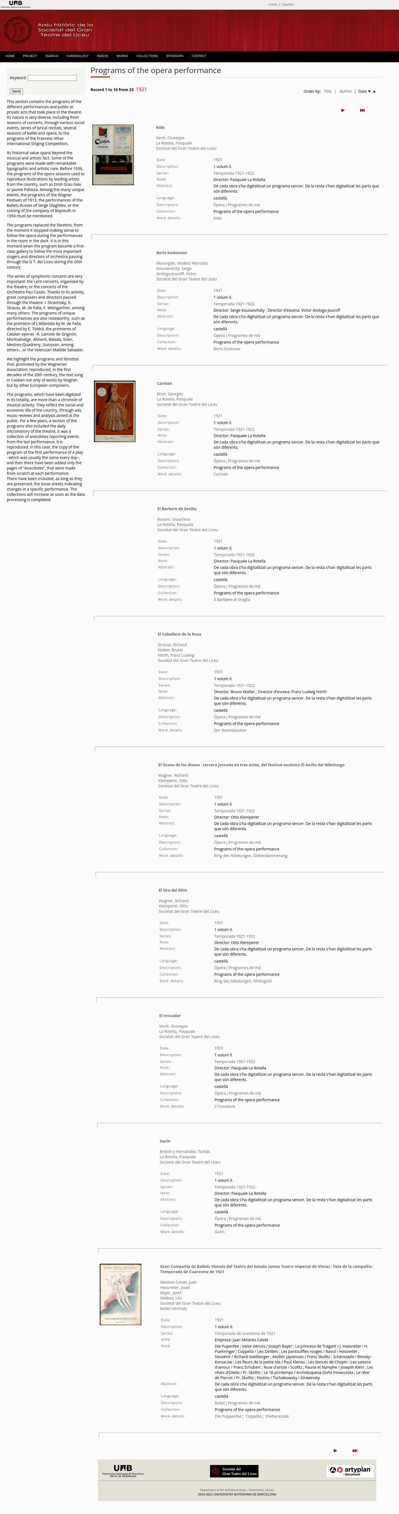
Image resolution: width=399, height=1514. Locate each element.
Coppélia (253, 1416)
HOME (10, 56)
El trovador (170, 1015)
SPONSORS (174, 56)
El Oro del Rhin (173, 890)
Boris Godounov (171, 252)
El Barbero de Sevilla (177, 508)
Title (327, 91)
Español (287, 4)
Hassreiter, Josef (175, 1287)
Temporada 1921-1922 (233, 173)
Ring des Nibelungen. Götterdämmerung (250, 855)
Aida (160, 127)
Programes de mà (243, 204)
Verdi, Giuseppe (170, 137)
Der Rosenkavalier (230, 730)
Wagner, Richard (173, 775)
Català (272, 4)
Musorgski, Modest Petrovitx (182, 263)
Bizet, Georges (170, 393)
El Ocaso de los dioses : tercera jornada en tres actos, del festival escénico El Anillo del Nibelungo (251, 764)
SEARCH (51, 56)
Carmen (164, 383)
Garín (165, 1141)
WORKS (122, 56)
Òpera (219, 204)
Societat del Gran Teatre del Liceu (186, 148)
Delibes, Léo (171, 1298)
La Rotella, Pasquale (174, 143)
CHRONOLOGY (77, 56)
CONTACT (199, 56)
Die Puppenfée (228, 1416)
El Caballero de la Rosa (179, 634)
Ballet (220, 1402)
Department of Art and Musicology (223, 1490)
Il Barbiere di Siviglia (232, 599)
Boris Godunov (227, 348)
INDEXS (102, 56)
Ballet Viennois (173, 1308)
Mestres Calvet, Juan (178, 1282)
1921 (217, 159)
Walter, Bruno (170, 649)
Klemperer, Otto (172, 780)
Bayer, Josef (170, 1292)
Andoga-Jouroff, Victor (176, 273)
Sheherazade (277, 1416)
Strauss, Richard (172, 644)
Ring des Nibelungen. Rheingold (243, 981)
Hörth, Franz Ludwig (176, 655)
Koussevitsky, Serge (173, 268)
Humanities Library (261, 1490)
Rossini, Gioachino (173, 519)
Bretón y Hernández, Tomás (185, 1151)
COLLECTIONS (147, 56)
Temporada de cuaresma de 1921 (245, 1333)
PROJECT (30, 56)
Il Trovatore (224, 1106)
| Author (343, 91)
